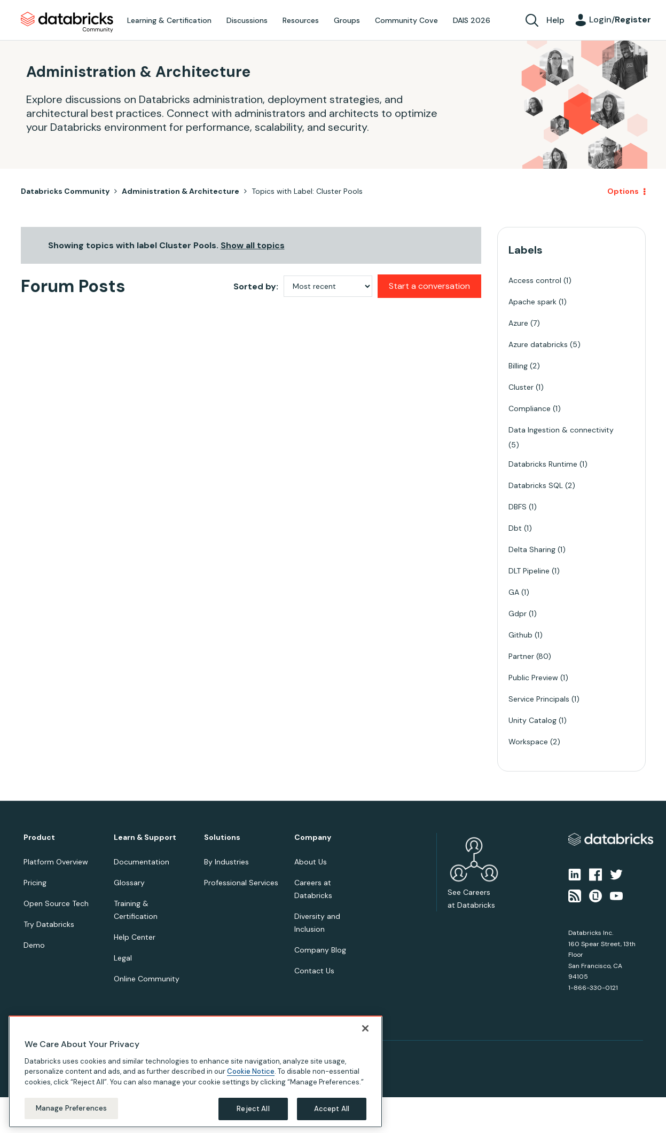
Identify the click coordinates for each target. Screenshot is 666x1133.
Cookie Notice (251, 1069)
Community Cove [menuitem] (406, 20)
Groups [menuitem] (347, 20)
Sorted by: (255, 286)
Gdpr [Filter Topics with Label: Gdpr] (517, 613)
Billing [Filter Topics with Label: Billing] (518, 366)
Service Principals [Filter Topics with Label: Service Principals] (538, 699)
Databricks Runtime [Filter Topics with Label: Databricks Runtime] (542, 464)
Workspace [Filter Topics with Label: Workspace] (528, 741)
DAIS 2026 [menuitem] (471, 20)
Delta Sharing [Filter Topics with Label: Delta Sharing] (531, 549)
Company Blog (320, 950)
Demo (34, 945)
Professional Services (241, 882)
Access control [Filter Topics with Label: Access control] (534, 280)
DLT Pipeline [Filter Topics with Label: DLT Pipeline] (529, 571)
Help (555, 20)
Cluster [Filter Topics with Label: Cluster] (521, 387)
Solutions (222, 837)
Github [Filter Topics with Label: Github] (520, 635)
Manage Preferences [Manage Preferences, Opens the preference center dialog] (71, 1106)
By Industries (226, 862)
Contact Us (314, 970)
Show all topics (253, 245)
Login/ (620, 19)
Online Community (146, 978)
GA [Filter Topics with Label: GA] (513, 592)
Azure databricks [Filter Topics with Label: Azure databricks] (538, 344)
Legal (123, 958)
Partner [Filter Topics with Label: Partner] (521, 656)
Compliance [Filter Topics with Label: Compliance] (529, 408)
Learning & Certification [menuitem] (169, 20)
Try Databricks (48, 924)
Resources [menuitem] (301, 20)
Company (312, 837)
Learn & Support (145, 837)
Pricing (34, 882)
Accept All (331, 1107)
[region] (195, 1069)
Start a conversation (429, 286)
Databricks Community (67, 22)
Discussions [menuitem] (247, 20)
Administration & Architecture (180, 191)
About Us (310, 862)
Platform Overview (55, 862)
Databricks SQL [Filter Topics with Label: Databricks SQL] (535, 485)
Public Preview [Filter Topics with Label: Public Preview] (533, 677)
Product (39, 837)
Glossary (129, 882)
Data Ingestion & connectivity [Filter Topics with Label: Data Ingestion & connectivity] (561, 430)
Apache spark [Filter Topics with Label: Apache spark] (532, 301)
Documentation (141, 862)
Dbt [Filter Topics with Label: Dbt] (515, 528)
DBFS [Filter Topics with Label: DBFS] (517, 507)
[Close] (365, 1026)
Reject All (253, 1107)
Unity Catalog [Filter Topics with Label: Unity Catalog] (532, 720)
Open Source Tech (56, 903)
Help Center (134, 937)
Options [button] (623, 191)
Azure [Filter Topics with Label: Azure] (518, 323)
